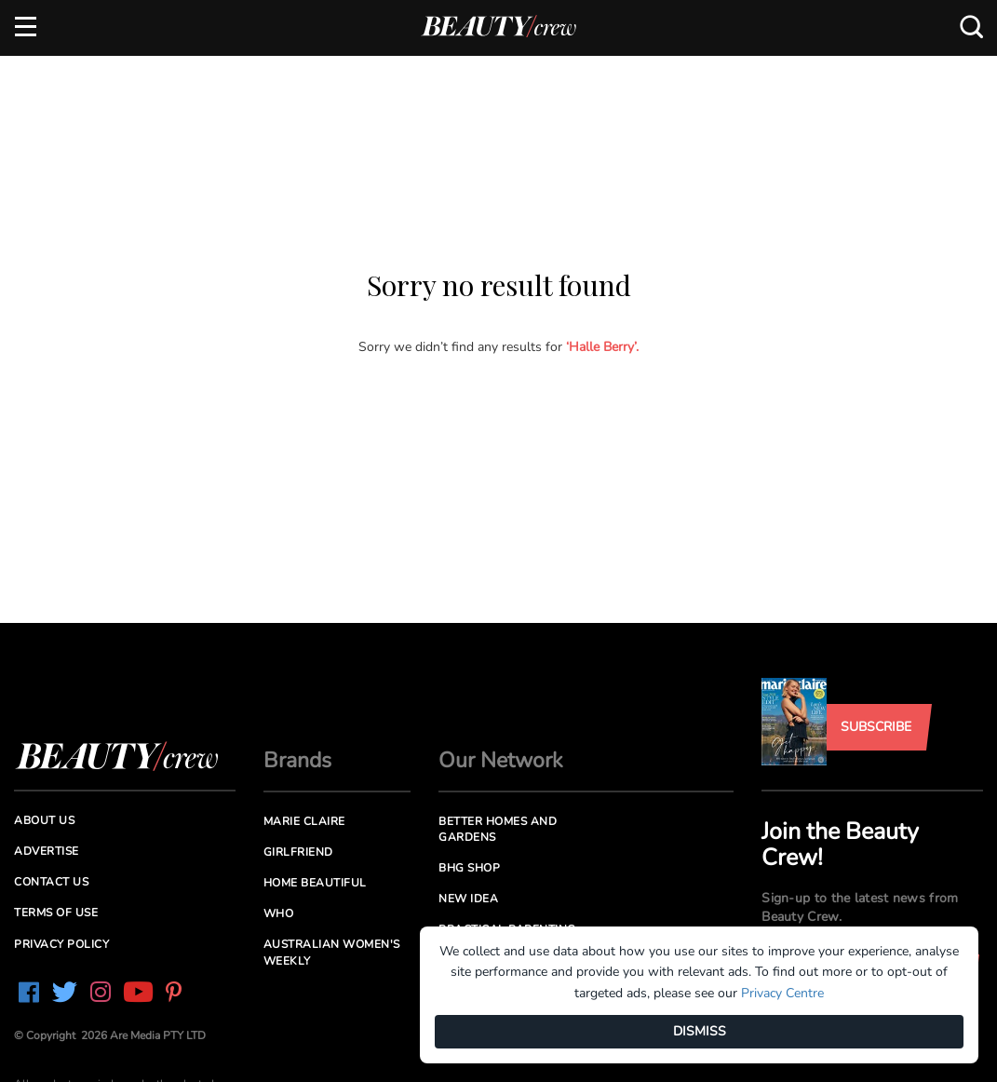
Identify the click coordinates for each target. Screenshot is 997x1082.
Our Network (500, 760)
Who (278, 913)
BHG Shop (469, 867)
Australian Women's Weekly (331, 952)
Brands (297, 760)
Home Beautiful (315, 882)
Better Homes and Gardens (497, 829)
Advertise (46, 851)
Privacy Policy (61, 944)
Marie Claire (304, 821)
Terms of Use (56, 912)
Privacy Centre (782, 993)
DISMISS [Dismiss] (699, 1031)
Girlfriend (298, 852)
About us (44, 820)
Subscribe (876, 727)
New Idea (468, 898)
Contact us (51, 881)
